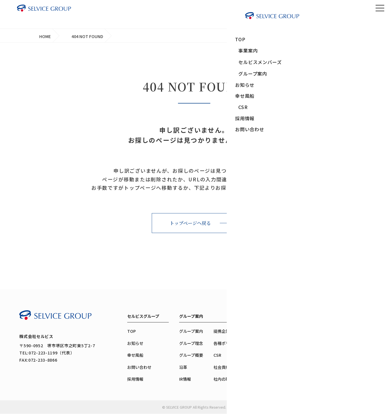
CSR (217, 356)
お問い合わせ (139, 368)
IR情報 (185, 380)
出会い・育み (284, 346)
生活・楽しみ (284, 375)
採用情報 (135, 380)
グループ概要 (191, 356)
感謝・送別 (282, 360)
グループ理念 (191, 344)
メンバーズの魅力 (340, 344)
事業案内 (280, 317)
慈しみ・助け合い (288, 389)
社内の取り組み (227, 380)
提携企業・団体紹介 (231, 332)
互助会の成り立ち (340, 356)
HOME (45, 36)
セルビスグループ (143, 317)
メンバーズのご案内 (342, 368)
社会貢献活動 (225, 368)
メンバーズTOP (338, 332)
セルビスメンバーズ (342, 317)
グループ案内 (191, 317)
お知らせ (135, 344)
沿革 (183, 368)
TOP (131, 332)
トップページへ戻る (190, 224)
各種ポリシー (225, 344)
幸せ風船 (135, 356)
